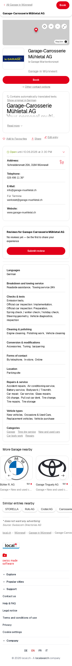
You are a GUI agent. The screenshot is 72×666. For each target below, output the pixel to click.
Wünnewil (19, 532)
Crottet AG (47, 509)
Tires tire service (27, 431)
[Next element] (63, 475)
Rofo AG (29, 509)
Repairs (29, 435)
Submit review (36, 251)
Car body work (15, 435)
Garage (11, 431)
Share (36, 138)
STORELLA (11, 509)
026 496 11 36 (15, 177)
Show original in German (21, 100)
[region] (36, 32)
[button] (36, 30)
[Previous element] (9, 475)
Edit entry (51, 137)
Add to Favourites (16, 138)
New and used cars (49, 431)
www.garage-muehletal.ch (21, 212)
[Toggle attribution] (66, 42)
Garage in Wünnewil (40, 532)
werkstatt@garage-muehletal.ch (24, 200)
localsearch (42, 658)
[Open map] (61, 162)
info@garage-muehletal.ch (21, 190)
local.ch (7, 532)
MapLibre (59, 42)
